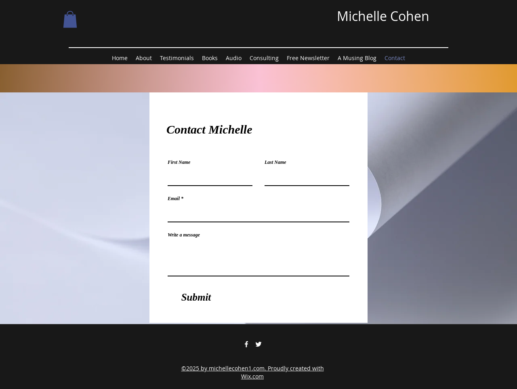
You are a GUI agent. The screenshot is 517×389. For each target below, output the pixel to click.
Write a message (184, 234)
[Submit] (196, 297)
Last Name (275, 162)
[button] (70, 19)
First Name (179, 162)
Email (174, 198)
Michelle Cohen (383, 16)
